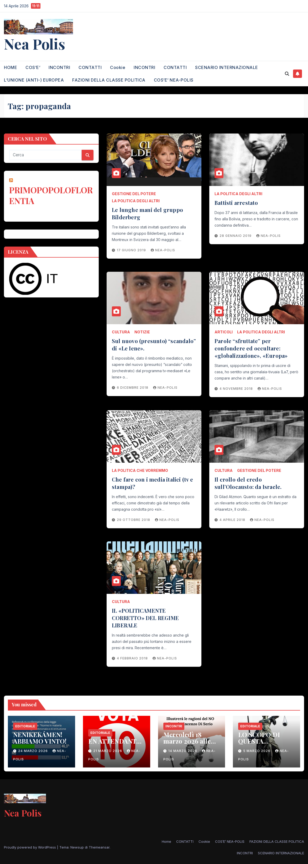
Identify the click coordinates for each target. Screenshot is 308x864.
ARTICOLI (224, 332)
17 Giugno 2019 (132, 250)
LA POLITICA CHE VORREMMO (140, 470)
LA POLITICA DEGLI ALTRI (136, 201)
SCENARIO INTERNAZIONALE (226, 67)
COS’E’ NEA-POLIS (174, 80)
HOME (10, 67)
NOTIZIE (142, 332)
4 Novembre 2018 (237, 389)
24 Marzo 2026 (33, 751)
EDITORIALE (25, 726)
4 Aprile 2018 (233, 520)
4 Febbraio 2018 (133, 658)
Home (166, 841)
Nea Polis (34, 43)
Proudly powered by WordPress (30, 847)
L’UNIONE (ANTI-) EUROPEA (34, 80)
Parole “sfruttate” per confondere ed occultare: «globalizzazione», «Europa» (251, 348)
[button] (287, 73)
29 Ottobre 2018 (134, 520)
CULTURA (121, 332)
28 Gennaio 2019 (236, 236)
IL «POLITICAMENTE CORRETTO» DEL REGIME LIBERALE (145, 618)
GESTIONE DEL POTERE (134, 193)
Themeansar (99, 847)
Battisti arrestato (236, 202)
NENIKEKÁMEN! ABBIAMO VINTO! (39, 737)
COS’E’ (32, 67)
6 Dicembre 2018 (133, 388)
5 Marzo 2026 (257, 751)
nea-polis (163, 250)
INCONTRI (59, 67)
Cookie (117, 67)
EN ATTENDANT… (115, 741)
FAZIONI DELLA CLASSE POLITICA (108, 80)
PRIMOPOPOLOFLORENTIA (51, 195)
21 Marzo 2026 (108, 751)
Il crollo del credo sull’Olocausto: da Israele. (248, 483)
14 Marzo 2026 (183, 751)
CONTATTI (90, 67)
